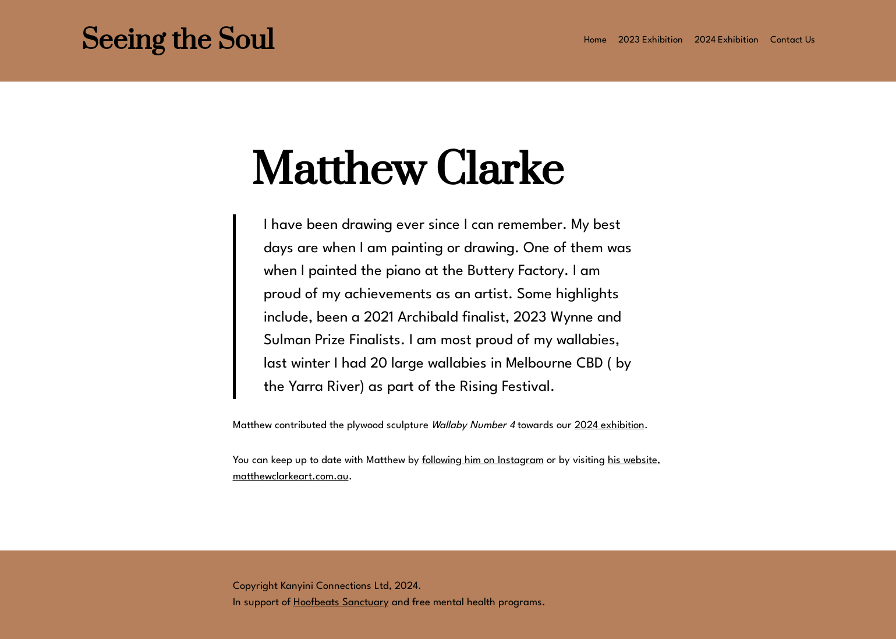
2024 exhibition (609, 425)
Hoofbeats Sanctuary (341, 603)
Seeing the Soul (178, 40)
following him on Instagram (483, 460)
